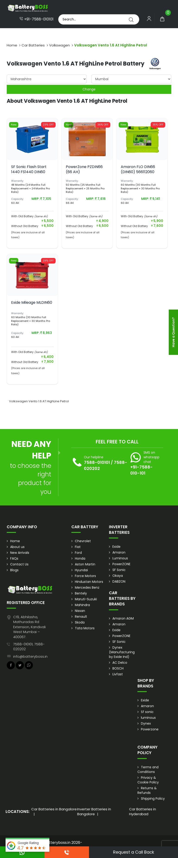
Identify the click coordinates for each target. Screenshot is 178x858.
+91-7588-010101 (36, 19)
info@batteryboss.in (30, 656)
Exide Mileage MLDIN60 (31, 302)
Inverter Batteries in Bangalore (94, 811)
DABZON (118, 581)
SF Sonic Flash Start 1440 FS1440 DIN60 (29, 169)
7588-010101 (97, 462)
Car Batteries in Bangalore (54, 809)
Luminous (120, 558)
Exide (116, 546)
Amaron (118, 552)
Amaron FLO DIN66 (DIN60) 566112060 (138, 169)
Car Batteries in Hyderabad (142, 811)
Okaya (117, 575)
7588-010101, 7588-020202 (29, 646)
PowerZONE (121, 564)
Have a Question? (173, 332)
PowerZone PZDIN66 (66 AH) (84, 169)
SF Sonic (119, 570)
